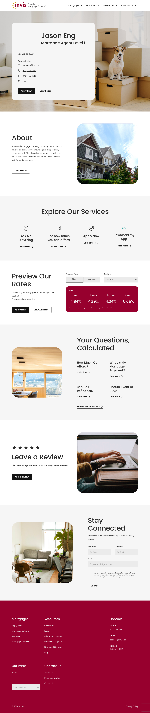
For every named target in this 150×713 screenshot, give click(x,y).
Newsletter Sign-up (53, 641)
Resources (110, 5)
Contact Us (128, 5)
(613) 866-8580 (29, 70)
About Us (48, 672)
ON (24, 81)
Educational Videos (53, 636)
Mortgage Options (20, 631)
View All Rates (41, 310)
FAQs (46, 631)
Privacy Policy (132, 706)
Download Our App (53, 647)
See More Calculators (90, 406)
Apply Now (26, 91)
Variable (91, 279)
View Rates (45, 91)
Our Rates (92, 5)
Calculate (83, 372)
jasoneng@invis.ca (31, 65)
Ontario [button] (109, 279)
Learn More (21, 170)
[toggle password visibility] (37, 687)
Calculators (49, 625)
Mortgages (75, 5)
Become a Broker (52, 677)
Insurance (16, 636)
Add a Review (22, 477)
